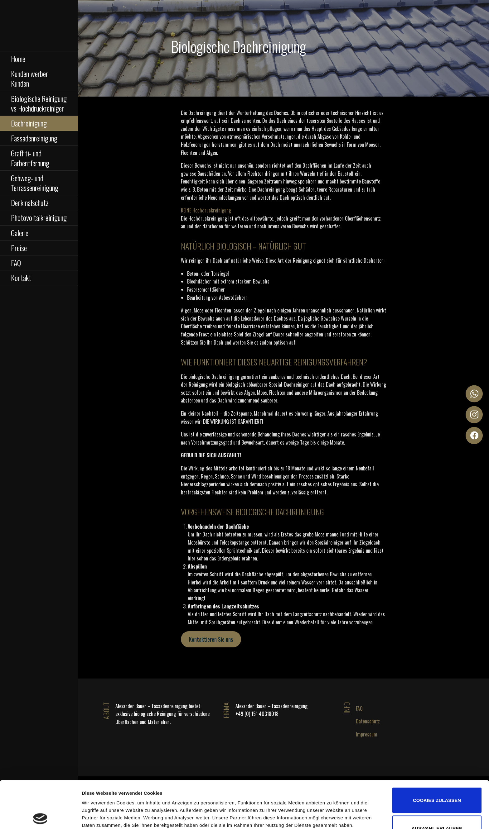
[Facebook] (474, 435)
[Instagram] (474, 414)
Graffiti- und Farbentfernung (30, 157)
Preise (19, 247)
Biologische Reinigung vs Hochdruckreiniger (39, 103)
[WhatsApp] (474, 393)
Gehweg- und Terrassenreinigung (34, 182)
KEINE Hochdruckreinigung (206, 210)
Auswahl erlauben (436, 781)
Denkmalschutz (30, 202)
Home (18, 58)
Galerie (19, 232)
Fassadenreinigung (34, 138)
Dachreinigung (29, 123)
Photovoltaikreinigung (39, 217)
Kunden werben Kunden (30, 78)
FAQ (16, 262)
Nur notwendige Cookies (437, 808)
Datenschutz (368, 721)
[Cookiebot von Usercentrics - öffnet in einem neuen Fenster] (40, 817)
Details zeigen (358, 798)
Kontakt (21, 277)
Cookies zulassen (437, 752)
